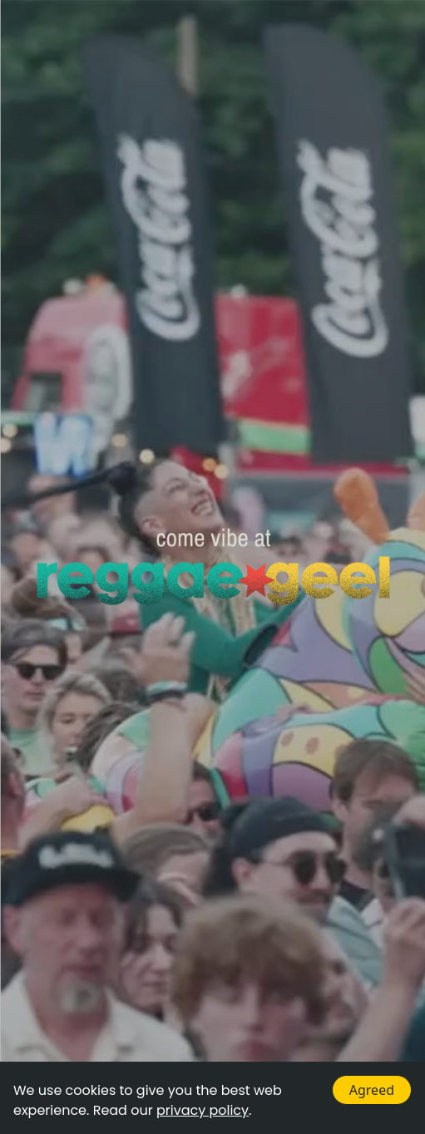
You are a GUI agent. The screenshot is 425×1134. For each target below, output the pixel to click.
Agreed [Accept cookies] (371, 1090)
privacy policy (202, 1110)
